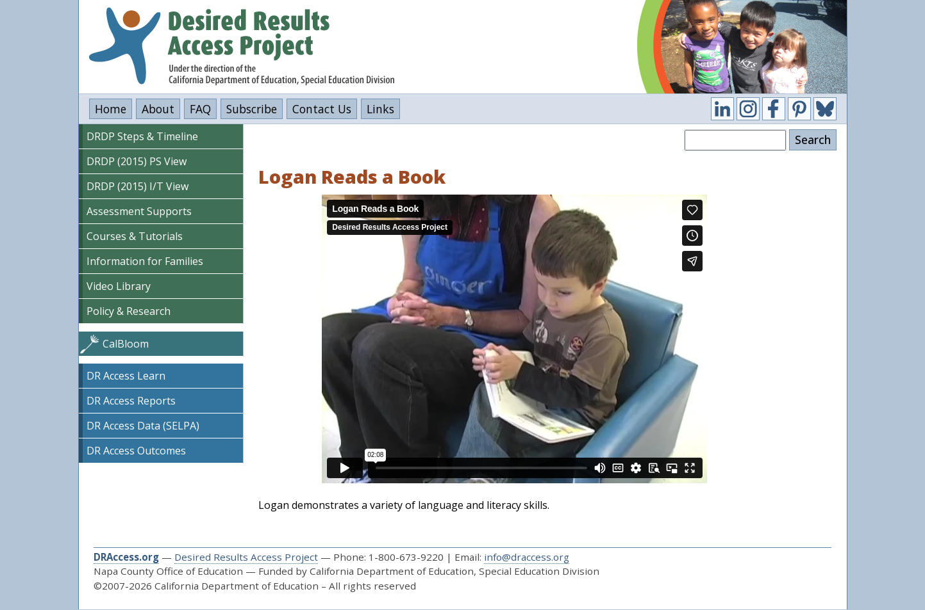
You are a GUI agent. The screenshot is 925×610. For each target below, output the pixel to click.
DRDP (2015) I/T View (137, 186)
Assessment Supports (139, 211)
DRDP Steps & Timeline (142, 136)
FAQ (200, 108)
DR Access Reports (131, 401)
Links (380, 108)
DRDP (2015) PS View (137, 161)
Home (110, 108)
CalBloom (126, 344)
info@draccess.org (526, 556)
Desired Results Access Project (246, 556)
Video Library (119, 286)
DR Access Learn (126, 376)
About (158, 108)
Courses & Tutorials (135, 236)
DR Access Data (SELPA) (143, 426)
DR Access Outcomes (136, 451)
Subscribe (251, 108)
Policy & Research (129, 311)
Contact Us (321, 108)
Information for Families (145, 261)
